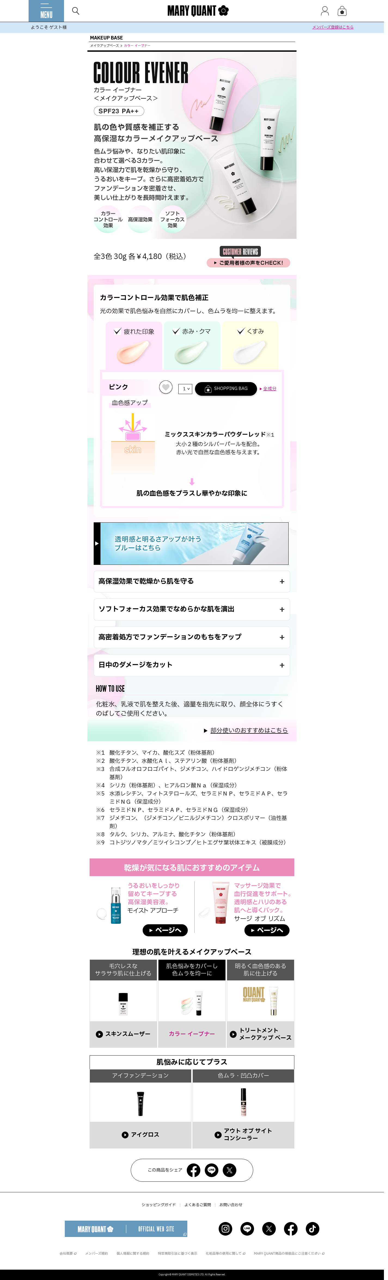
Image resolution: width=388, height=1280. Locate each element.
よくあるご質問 (197, 1205)
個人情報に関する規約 (133, 1253)
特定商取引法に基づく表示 (177, 1253)
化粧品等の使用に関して (224, 1253)
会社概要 (66, 1253)
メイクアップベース (104, 45)
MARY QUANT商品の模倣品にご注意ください (287, 1253)
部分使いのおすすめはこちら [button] (249, 730)
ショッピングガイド (159, 1205)
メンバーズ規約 (96, 1253)
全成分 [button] (269, 389)
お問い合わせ (230, 1205)
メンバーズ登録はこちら (333, 27)
